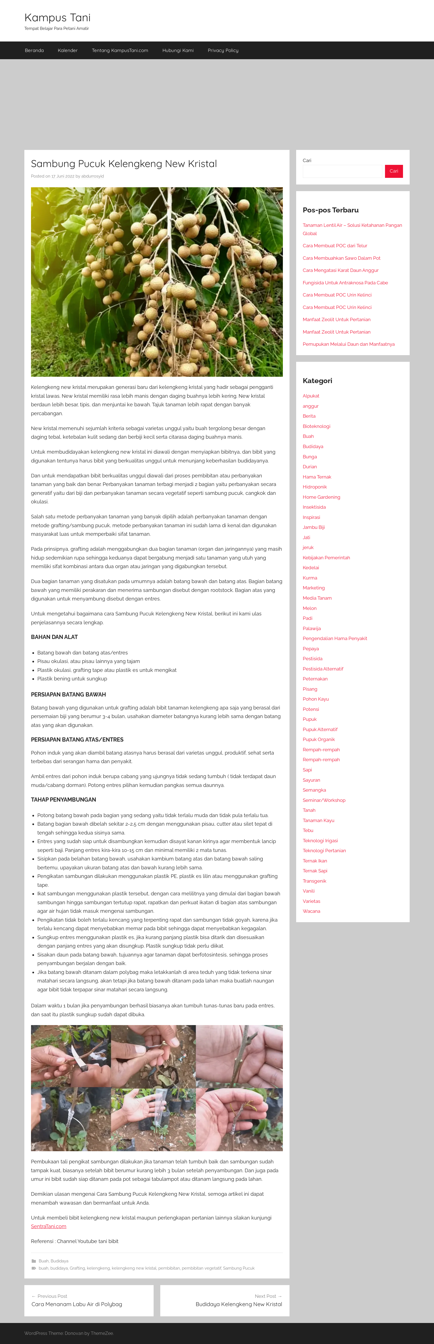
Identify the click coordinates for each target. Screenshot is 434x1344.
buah (43, 1268)
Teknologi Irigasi (320, 840)
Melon (310, 608)
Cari (307, 160)
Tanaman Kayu (318, 820)
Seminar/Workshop (324, 800)
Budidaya (59, 1261)
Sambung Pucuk (239, 1268)
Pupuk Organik (319, 739)
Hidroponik (315, 487)
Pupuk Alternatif (320, 729)
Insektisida (314, 507)
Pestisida (312, 658)
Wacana (311, 911)
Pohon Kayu (316, 699)
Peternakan (315, 679)
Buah (44, 1261)
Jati (306, 537)
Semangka (314, 790)
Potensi (311, 709)
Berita (309, 416)
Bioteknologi (316, 426)
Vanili (309, 891)
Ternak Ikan (315, 861)
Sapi (307, 770)
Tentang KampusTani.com (120, 50)
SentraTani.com (48, 1226)
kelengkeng (98, 1268)
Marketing (314, 588)
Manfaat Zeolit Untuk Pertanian (337, 319)
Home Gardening (321, 497)
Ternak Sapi (315, 871)
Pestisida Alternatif (323, 669)
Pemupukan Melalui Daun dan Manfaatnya (349, 344)
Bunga (310, 456)
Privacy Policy (223, 50)
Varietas (311, 901)
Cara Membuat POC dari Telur (335, 245)
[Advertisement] (217, 104)
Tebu (308, 830)
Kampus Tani (57, 17)
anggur (311, 406)
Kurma (310, 578)
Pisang (310, 689)
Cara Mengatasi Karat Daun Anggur (341, 270)
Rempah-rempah (321, 749)
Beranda (34, 50)
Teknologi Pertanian (324, 850)
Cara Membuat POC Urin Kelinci (337, 295)
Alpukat (311, 396)
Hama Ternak (317, 477)
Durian (310, 466)
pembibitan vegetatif (201, 1268)
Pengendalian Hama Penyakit (335, 638)
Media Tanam (317, 598)
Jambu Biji (314, 527)
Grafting (77, 1268)
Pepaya (311, 648)
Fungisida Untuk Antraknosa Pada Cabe (345, 282)
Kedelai (311, 567)
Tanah (309, 810)
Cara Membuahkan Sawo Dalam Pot (342, 258)
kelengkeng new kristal (134, 1268)
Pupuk (310, 719)
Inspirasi (311, 517)
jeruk (308, 547)
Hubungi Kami (178, 50)
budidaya (59, 1268)
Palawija (312, 628)
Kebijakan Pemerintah (326, 557)
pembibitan (169, 1268)
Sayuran (311, 780)
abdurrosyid (92, 176)
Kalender (68, 50)
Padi (307, 618)
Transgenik (314, 881)
